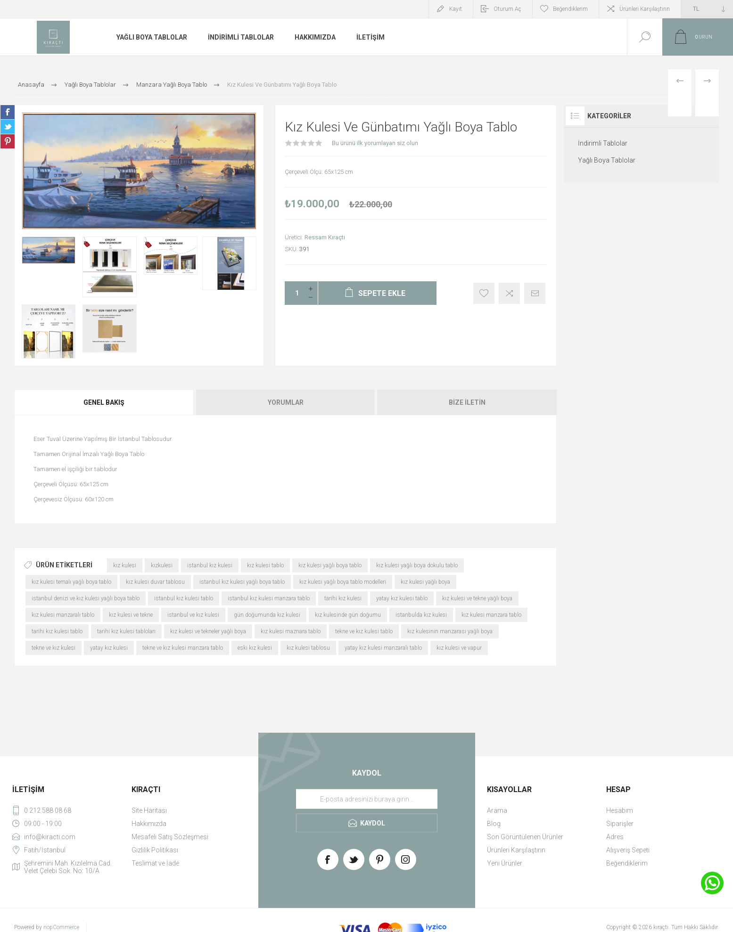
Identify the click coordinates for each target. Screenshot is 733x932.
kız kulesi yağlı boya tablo (330, 565)
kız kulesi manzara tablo (491, 615)
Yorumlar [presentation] (286, 402)
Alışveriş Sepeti (628, 850)
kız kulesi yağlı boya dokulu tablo (417, 565)
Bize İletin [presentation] (467, 402)
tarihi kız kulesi (343, 598)
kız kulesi (124, 565)
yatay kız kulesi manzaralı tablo (383, 648)
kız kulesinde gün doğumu (348, 615)
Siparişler (620, 823)
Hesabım (619, 810)
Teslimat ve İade (155, 863)
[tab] (104, 402)
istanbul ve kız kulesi (193, 615)
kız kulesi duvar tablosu (155, 582)
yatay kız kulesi (109, 648)
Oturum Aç (507, 9)
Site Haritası (149, 810)
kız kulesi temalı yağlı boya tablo (71, 582)
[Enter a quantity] (294, 293)
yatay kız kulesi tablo (402, 598)
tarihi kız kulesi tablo (57, 631)
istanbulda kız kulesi (421, 615)
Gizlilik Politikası (155, 850)
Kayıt (455, 9)
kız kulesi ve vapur (459, 648)
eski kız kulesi (255, 648)
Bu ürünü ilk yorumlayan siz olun (375, 143)
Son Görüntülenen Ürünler (525, 837)
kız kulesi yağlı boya (425, 582)
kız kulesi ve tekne (131, 615)
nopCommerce (61, 927)
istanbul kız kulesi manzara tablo (269, 598)
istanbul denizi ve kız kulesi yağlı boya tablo (86, 598)
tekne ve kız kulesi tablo (364, 631)
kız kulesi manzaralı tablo (63, 615)
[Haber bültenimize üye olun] (366, 799)
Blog (494, 823)
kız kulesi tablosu (308, 648)
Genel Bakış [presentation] (103, 402)
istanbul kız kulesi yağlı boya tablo (242, 582)
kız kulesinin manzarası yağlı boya (450, 631)
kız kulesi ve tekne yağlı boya (477, 598)
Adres (615, 837)
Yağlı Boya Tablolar (606, 160)
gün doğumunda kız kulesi (267, 615)
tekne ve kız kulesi (53, 648)
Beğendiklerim (627, 863)
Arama (497, 810)
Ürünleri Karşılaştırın (644, 9)
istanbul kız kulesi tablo (183, 598)
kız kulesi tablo (265, 565)
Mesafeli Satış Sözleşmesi (170, 837)
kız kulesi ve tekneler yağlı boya (208, 631)
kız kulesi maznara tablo (291, 631)
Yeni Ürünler (504, 863)
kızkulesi (162, 565)
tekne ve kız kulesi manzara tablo (182, 648)
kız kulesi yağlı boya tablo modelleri (342, 582)
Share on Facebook (7, 112)
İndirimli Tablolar (602, 143)
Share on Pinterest (7, 141)
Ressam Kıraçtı (325, 237)
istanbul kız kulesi (209, 565)
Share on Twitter (7, 127)
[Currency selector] (707, 9)
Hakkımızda (149, 823)
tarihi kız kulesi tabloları (126, 631)
